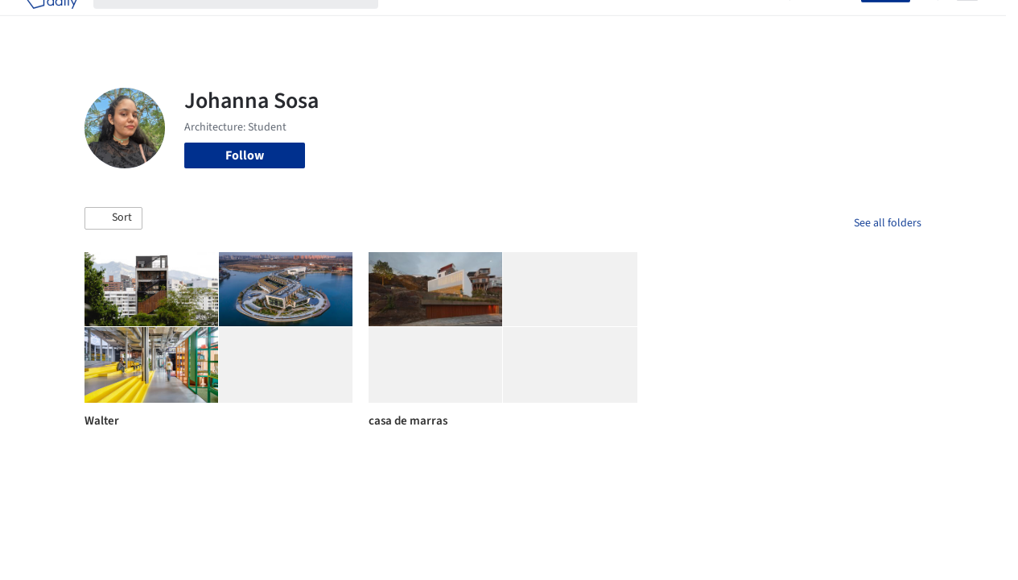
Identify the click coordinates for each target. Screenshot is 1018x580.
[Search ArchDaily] (249, 22)
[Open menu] (967, 22)
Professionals (639, 22)
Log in (834, 22)
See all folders (887, 223)
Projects (416, 22)
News (704, 22)
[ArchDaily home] (51, 22)
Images (472, 22)
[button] (113, 218)
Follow (244, 155)
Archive (752, 22)
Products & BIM (547, 22)
